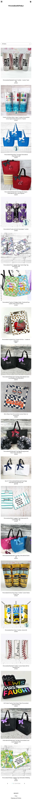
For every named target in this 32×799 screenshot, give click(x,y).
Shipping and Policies (16, 766)
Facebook (16, 777)
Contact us (16, 768)
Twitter (16, 781)
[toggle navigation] (1, 1)
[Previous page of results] (7, 751)
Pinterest (16, 779)
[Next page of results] (24, 751)
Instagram (16, 783)
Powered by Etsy (16, 796)
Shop (16, 764)
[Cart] (30, 2)
